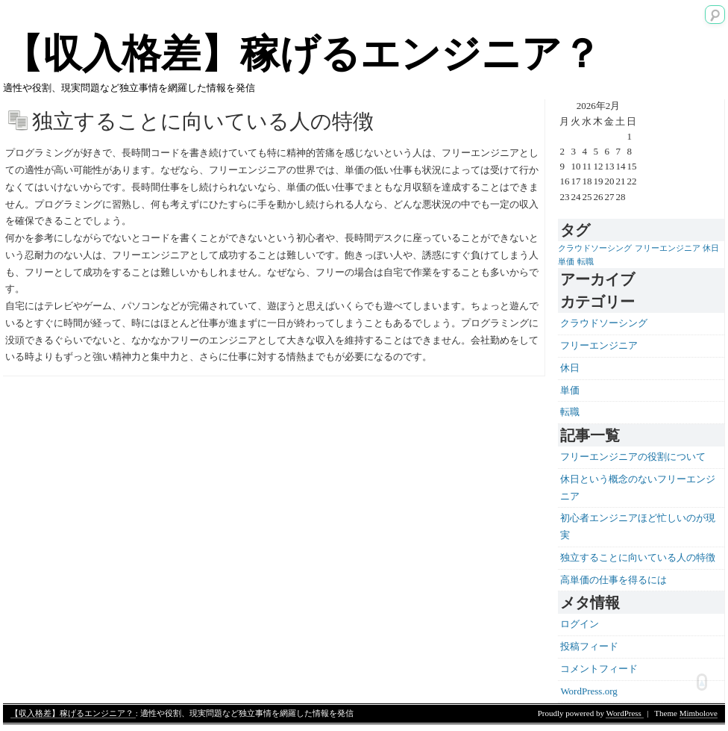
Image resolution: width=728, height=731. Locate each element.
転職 (570, 411)
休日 (570, 367)
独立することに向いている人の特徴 (637, 557)
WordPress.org (588, 691)
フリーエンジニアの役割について (633, 456)
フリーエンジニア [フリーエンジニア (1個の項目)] (667, 248)
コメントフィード (599, 668)
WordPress (624, 713)
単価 (570, 390)
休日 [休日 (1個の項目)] (711, 248)
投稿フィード (589, 646)
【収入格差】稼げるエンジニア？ (302, 53)
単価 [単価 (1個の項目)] (566, 262)
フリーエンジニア (599, 345)
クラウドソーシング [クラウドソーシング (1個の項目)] (595, 248)
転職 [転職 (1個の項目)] (585, 262)
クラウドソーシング (603, 323)
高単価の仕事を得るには (613, 579)
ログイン (579, 623)
